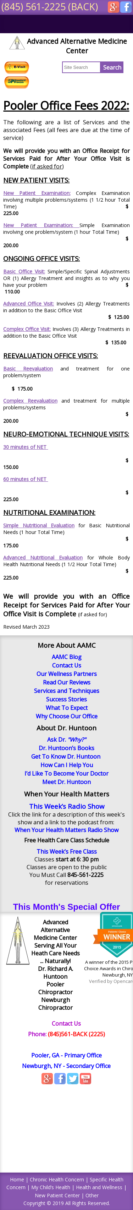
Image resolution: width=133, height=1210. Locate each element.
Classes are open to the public (67, 867)
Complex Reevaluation (30, 400)
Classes (66, 859)
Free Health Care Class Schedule (66, 840)
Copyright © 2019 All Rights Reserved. (66, 1203)
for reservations (66, 882)
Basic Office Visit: (24, 271)
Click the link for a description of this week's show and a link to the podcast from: (66, 818)
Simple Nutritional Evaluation (38, 525)
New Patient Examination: (36, 193)
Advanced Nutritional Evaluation (43, 557)
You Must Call (66, 875)
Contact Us (66, 1023)
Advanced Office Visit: (28, 303)
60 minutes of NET (25, 479)
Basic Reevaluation (28, 368)
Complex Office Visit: (27, 329)
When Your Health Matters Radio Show (66, 830)
